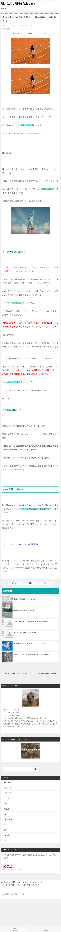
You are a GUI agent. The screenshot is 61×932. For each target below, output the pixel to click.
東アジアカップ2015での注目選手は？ (26, 632)
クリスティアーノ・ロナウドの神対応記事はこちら (23, 544)
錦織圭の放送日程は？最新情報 (24, 610)
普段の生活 (8, 819)
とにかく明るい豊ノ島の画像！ (48, 673)
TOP (16, 882)
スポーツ (6, 29)
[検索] (20, 769)
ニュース (7, 798)
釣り (6, 830)
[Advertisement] (30, 915)
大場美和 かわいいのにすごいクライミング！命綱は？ (32, 655)
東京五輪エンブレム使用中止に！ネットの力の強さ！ (31, 643)
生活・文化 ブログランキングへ (13, 869)
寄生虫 (6, 809)
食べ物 (6, 835)
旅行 (6, 814)
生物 (6, 825)
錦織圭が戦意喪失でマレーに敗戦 (24, 599)
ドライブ (7, 793)
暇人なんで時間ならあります (18, 3)
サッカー (7, 783)
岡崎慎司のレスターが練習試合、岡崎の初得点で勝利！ (32, 621)
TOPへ (45, 929)
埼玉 (6, 804)
